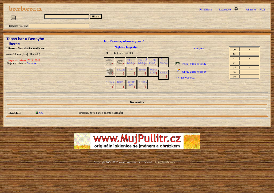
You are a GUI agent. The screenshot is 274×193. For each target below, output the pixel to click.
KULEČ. (164, 72)
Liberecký (34, 54)
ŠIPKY (110, 82)
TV (131, 69)
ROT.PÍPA (152, 61)
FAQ (262, 9)
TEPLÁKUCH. (142, 61)
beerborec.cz (26, 8)
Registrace (225, 9)
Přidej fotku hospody (194, 63)
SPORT (143, 69)
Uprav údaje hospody (194, 71)
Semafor (32, 63)
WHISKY (132, 84)
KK (41, 112)
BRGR (121, 69)
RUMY (143, 82)
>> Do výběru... (185, 77)
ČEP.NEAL (164, 61)
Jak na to (251, 9)
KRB (120, 82)
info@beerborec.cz (166, 162)
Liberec (13, 44)
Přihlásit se (205, 9)
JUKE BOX (153, 71)
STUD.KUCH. (131, 61)
